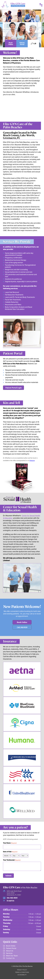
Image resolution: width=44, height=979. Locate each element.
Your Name (10, 843)
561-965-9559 (10, 898)
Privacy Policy (22, 970)
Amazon (32, 460)
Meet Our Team (12, 956)
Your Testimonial (12, 860)
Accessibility (22, 975)
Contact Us (10, 958)
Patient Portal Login (13, 388)
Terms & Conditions (22, 972)
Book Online (10, 43)
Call (33, 43)
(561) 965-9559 (22, 627)
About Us (9, 951)
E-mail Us (8, 901)
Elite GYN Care (18, 4)
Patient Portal (22, 43)
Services (9, 953)
